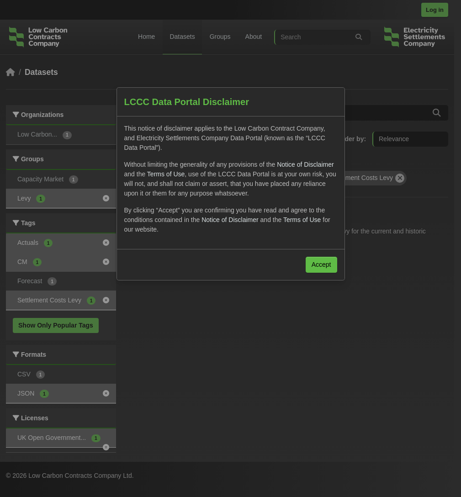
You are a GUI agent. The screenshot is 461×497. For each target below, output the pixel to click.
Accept (321, 264)
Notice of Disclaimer (305, 164)
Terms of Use (166, 174)
